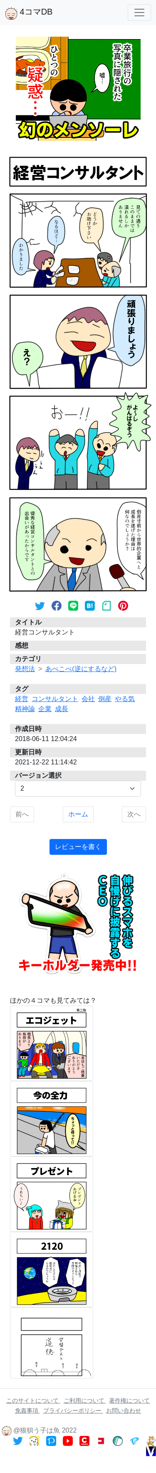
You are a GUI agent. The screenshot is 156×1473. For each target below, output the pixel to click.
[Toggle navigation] (139, 12)
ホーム (78, 814)
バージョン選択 (38, 775)
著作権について (129, 1400)
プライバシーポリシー (73, 1410)
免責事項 (27, 1410)
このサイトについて (33, 1400)
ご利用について (85, 1400)
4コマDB (28, 13)
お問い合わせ (123, 1410)
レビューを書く (78, 846)
